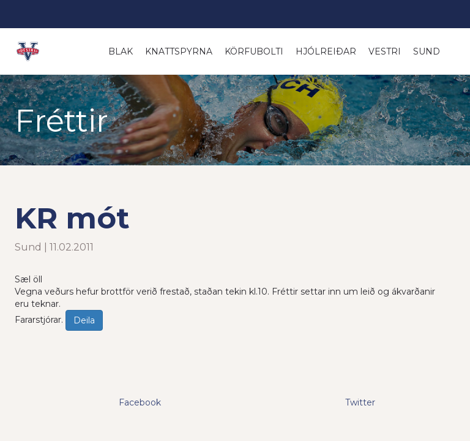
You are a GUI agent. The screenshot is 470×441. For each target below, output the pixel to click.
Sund (426, 51)
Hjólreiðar (326, 51)
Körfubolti (254, 51)
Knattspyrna (178, 51)
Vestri (384, 51)
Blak (120, 51)
